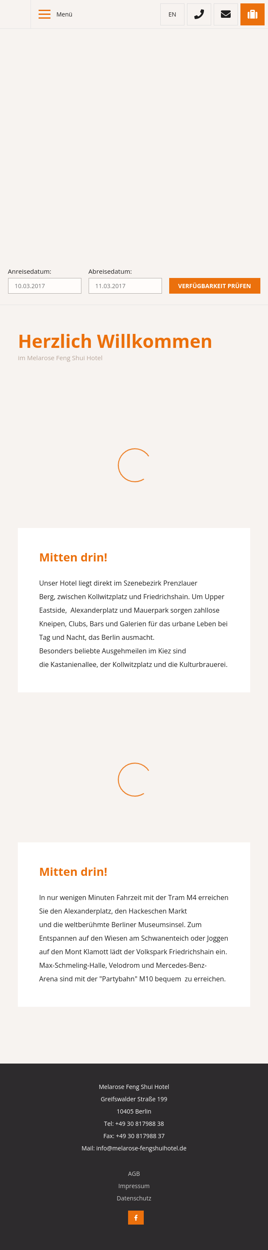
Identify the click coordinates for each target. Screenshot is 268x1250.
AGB (134, 1173)
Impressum (134, 1186)
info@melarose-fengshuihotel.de (141, 1148)
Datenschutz (134, 1198)
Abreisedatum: (110, 271)
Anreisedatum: (29, 271)
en (172, 14)
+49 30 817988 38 (139, 1123)
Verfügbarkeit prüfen (214, 286)
